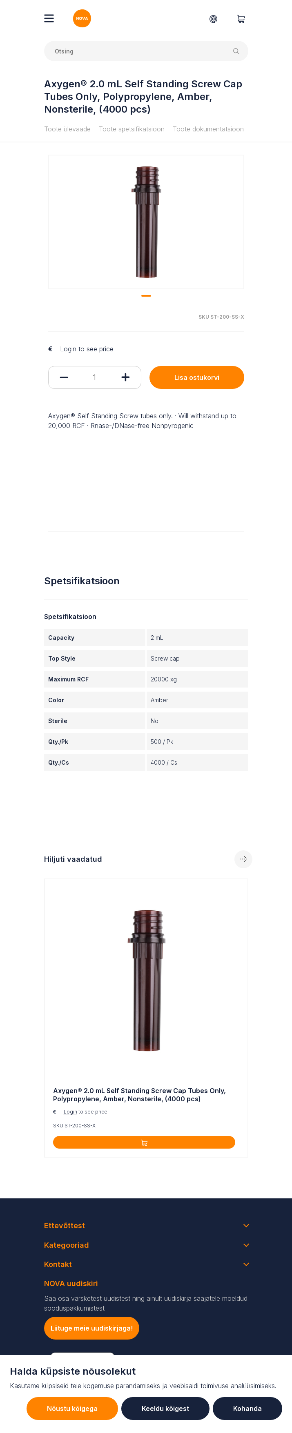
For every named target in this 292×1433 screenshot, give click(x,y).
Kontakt (58, 1264)
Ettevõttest (64, 1225)
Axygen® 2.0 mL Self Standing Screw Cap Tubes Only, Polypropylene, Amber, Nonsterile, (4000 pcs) (139, 1095)
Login (68, 349)
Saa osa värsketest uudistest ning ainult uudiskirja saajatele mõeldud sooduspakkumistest (145, 1303)
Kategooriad (66, 1245)
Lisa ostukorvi (196, 377)
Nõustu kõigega (72, 1408)
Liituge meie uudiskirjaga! (92, 1328)
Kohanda (247, 1408)
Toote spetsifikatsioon (132, 129)
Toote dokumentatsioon (208, 129)
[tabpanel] (146, 222)
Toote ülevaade (67, 129)
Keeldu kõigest (165, 1408)
